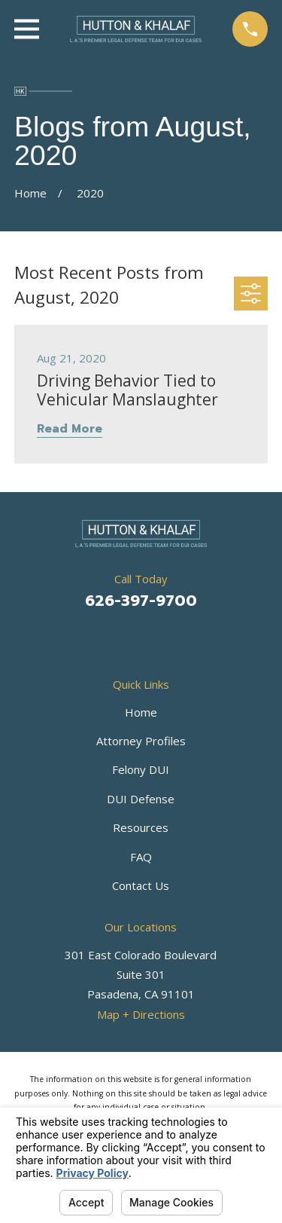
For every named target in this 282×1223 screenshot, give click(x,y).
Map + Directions (141, 1014)
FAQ (141, 856)
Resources (140, 827)
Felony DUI (140, 769)
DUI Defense (140, 798)
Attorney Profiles (141, 740)
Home (141, 712)
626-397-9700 (141, 600)
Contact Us (140, 885)
